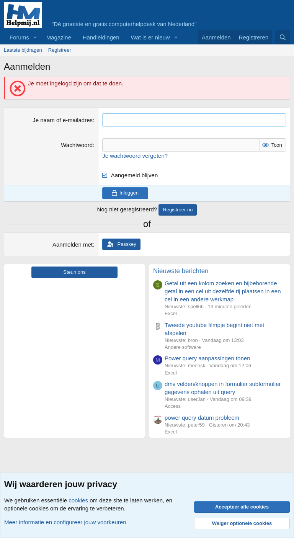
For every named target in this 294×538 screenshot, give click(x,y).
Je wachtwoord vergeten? (135, 155)
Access (173, 406)
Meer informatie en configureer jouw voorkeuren (65, 522)
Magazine (58, 37)
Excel (171, 313)
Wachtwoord (77, 145)
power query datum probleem (202, 417)
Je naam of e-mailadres (63, 120)
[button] (35, 37)
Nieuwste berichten (181, 271)
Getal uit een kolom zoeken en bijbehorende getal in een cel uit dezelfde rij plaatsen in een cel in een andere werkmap (223, 291)
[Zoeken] (282, 37)
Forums (19, 37)
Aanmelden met (72, 244)
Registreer (59, 50)
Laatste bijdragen (23, 50)
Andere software (183, 347)
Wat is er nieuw (150, 37)
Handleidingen (101, 37)
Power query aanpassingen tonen (207, 358)
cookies (78, 500)
